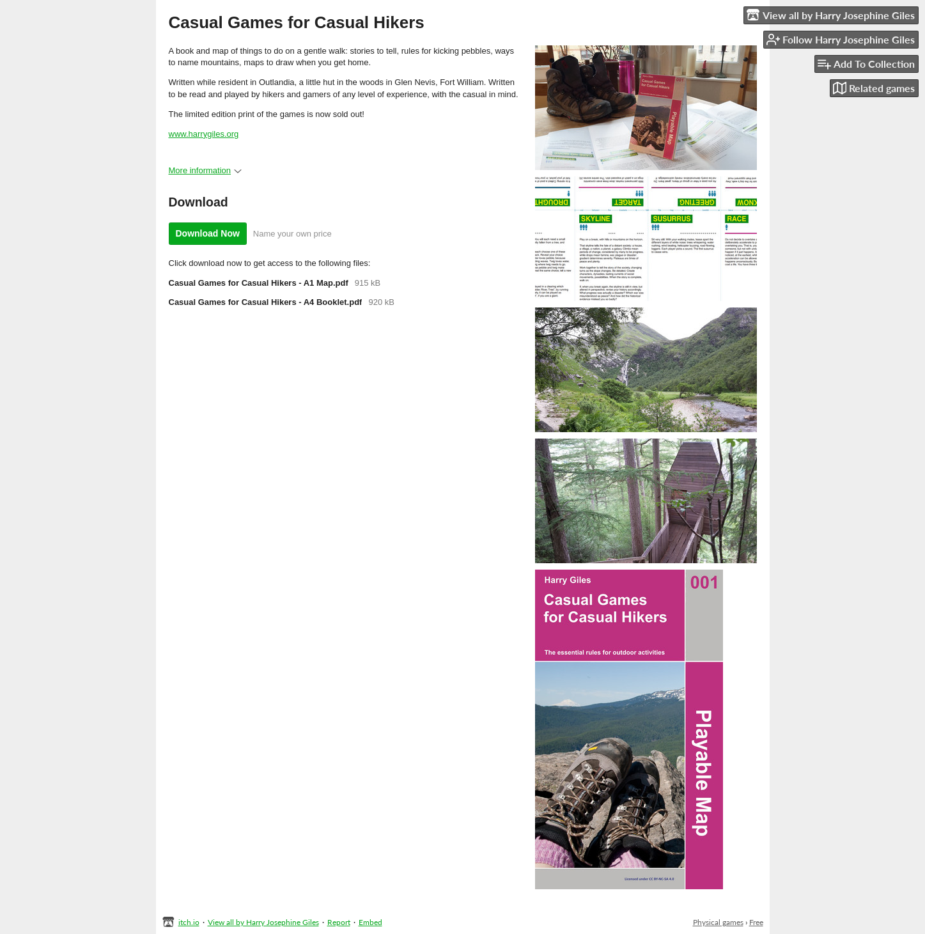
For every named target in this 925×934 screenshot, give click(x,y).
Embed (370, 922)
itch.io (188, 922)
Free (756, 922)
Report (338, 922)
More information (205, 170)
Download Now (208, 233)
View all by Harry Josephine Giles (263, 922)
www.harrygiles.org (204, 134)
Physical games (718, 922)
